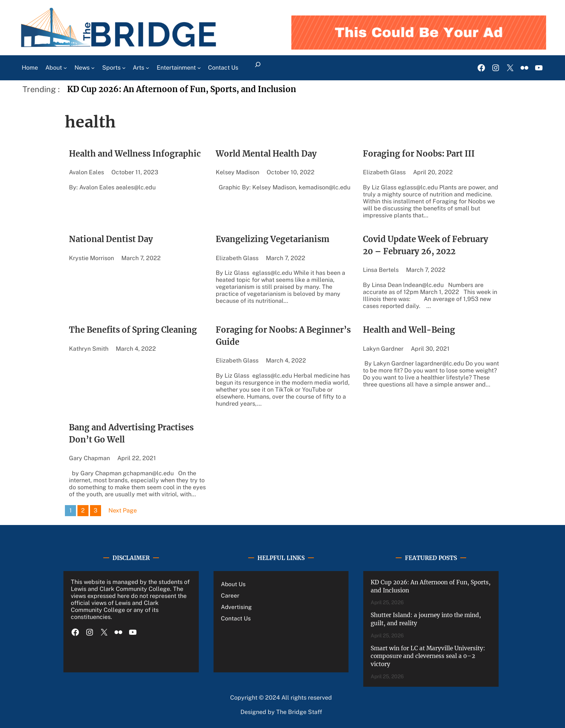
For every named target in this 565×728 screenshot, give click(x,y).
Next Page (122, 510)
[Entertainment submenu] (199, 68)
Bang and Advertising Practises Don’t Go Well (131, 434)
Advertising (236, 606)
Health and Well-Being (409, 330)
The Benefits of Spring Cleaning (133, 330)
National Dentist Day (111, 239)
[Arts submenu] (147, 68)
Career (230, 595)
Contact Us (236, 618)
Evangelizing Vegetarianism (273, 239)
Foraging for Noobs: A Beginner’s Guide (283, 336)
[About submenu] (65, 68)
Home (30, 67)
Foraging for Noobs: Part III (419, 154)
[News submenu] (93, 68)
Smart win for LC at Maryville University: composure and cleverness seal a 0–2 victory (428, 656)
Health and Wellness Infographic (135, 154)
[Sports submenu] (124, 68)
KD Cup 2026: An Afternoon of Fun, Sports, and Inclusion (181, 89)
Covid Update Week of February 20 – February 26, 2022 (425, 245)
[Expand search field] (258, 68)
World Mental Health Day (266, 154)
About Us (233, 584)
